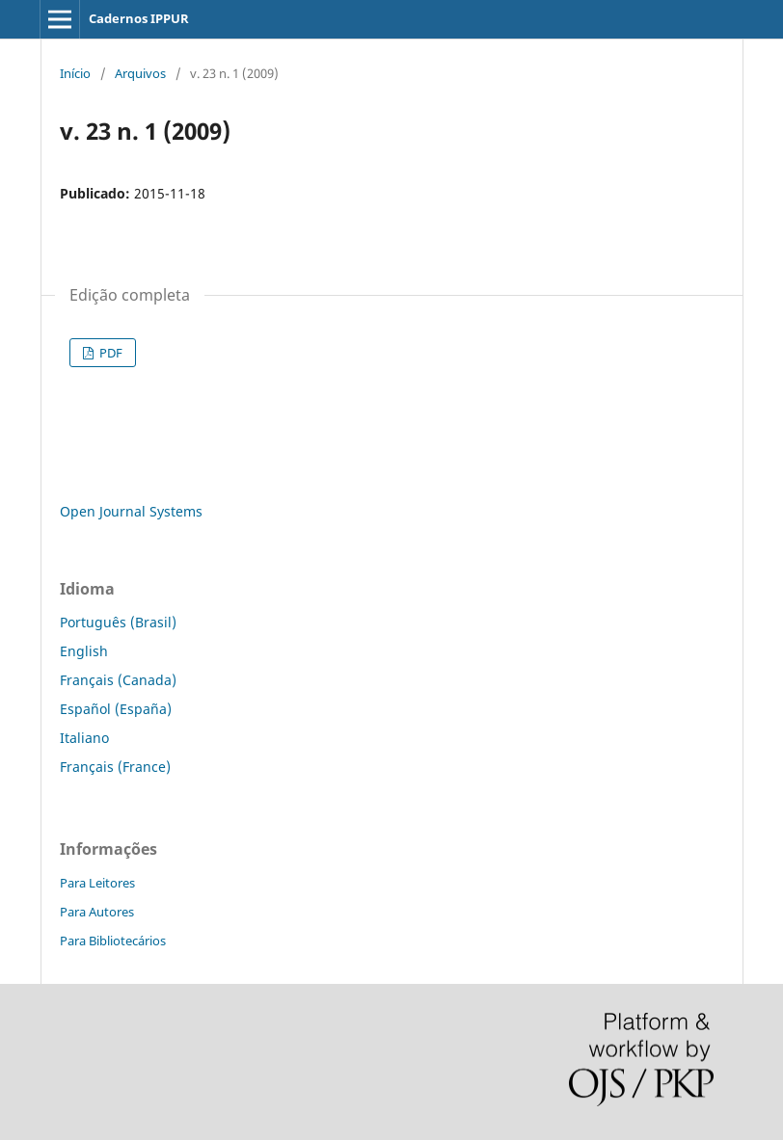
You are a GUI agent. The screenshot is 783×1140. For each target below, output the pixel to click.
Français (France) (115, 766)
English (84, 651)
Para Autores (97, 911)
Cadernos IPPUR (139, 18)
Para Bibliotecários (113, 940)
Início (75, 73)
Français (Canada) (118, 680)
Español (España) (116, 709)
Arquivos (140, 73)
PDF (109, 352)
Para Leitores (97, 882)
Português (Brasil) (118, 622)
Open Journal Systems (131, 511)
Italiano (84, 738)
